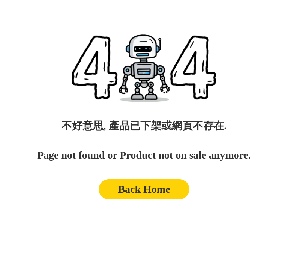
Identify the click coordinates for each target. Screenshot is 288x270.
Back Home (144, 189)
